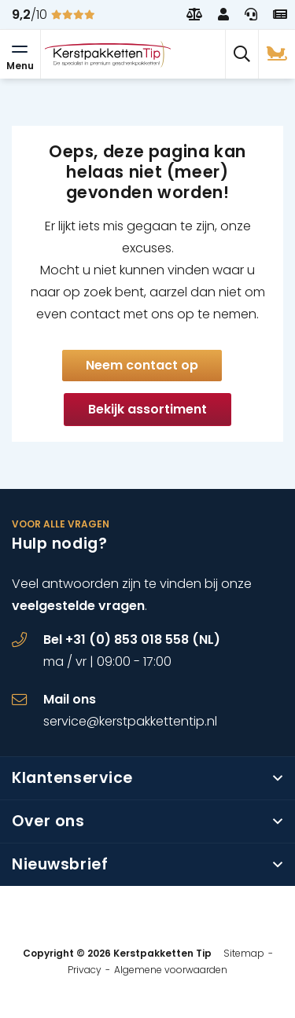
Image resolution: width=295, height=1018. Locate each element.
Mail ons (69, 699)
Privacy (84, 969)
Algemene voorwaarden (170, 969)
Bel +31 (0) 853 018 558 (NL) (131, 639)
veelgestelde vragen (78, 606)
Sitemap (243, 953)
